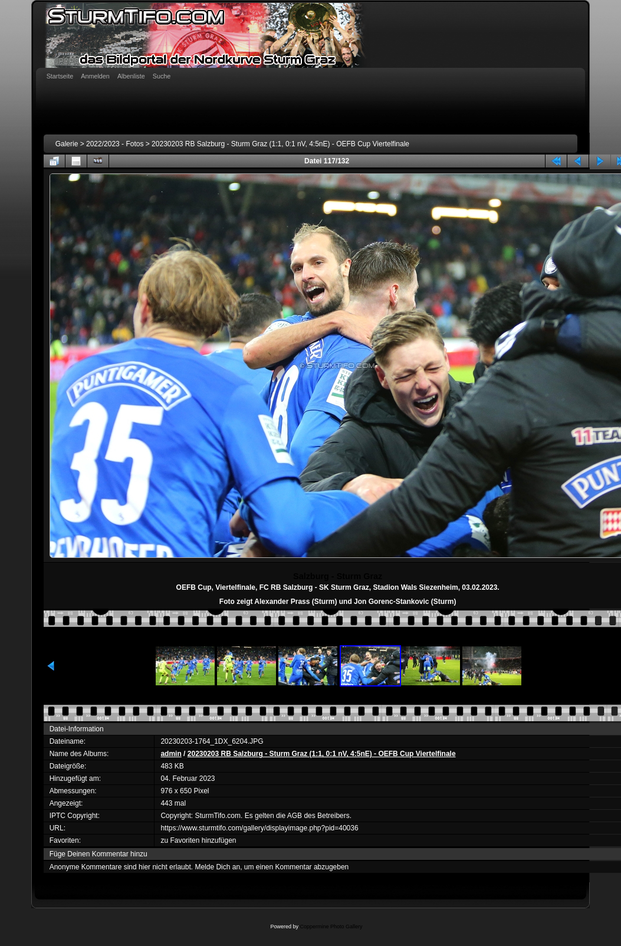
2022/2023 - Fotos (114, 144)
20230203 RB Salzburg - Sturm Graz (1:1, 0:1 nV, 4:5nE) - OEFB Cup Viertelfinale (280, 144)
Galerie (66, 144)
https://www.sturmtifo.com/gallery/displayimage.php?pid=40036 (259, 828)
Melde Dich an (217, 867)
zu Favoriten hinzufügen (198, 840)
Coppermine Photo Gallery (331, 926)
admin (170, 754)
